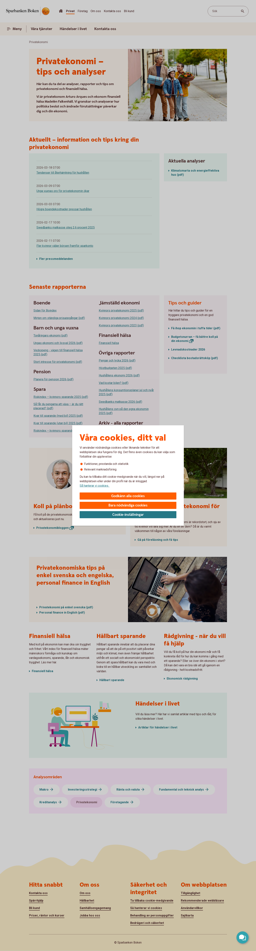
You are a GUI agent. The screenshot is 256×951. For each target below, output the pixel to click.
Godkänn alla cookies (128, 496)
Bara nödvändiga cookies (128, 505)
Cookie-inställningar (128, 514)
